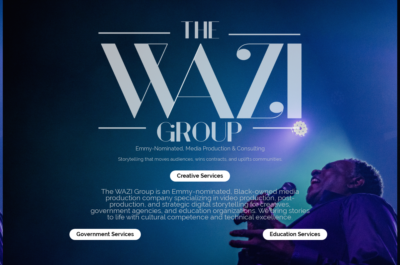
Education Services (295, 234)
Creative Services (200, 176)
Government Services (105, 234)
